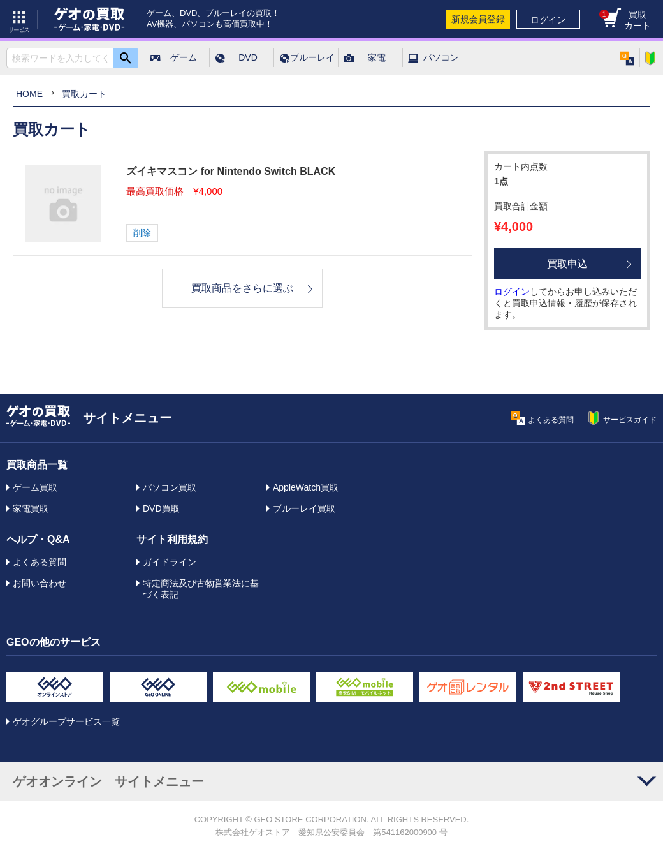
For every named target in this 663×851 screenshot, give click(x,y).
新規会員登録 (478, 19)
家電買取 (30, 508)
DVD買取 (161, 508)
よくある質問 (39, 562)
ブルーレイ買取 (304, 508)
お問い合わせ (39, 583)
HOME (29, 94)
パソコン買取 (169, 487)
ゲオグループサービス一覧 (66, 721)
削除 (142, 233)
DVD (248, 57)
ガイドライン (169, 562)
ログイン (548, 20)
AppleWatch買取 (306, 487)
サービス (19, 19)
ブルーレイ (312, 57)
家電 (377, 57)
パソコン (441, 57)
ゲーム (183, 57)
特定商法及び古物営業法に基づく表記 (201, 589)
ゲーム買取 (35, 487)
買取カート (625, 20)
